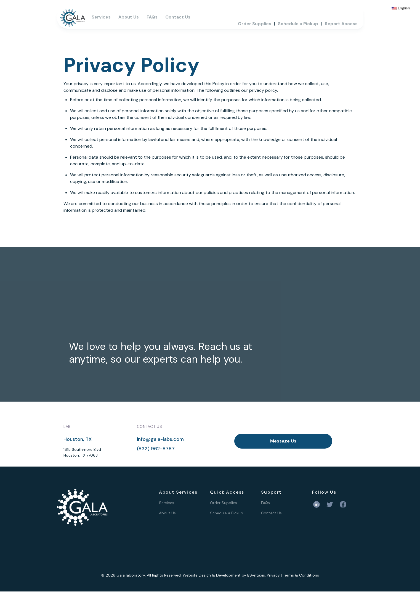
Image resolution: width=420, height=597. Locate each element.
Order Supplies (254, 24)
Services (101, 17)
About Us (128, 17)
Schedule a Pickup (298, 24)
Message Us (283, 441)
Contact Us (177, 17)
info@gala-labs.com (160, 439)
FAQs (152, 17)
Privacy (273, 575)
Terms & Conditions (301, 575)
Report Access (341, 24)
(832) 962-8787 (156, 448)
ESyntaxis (256, 575)
